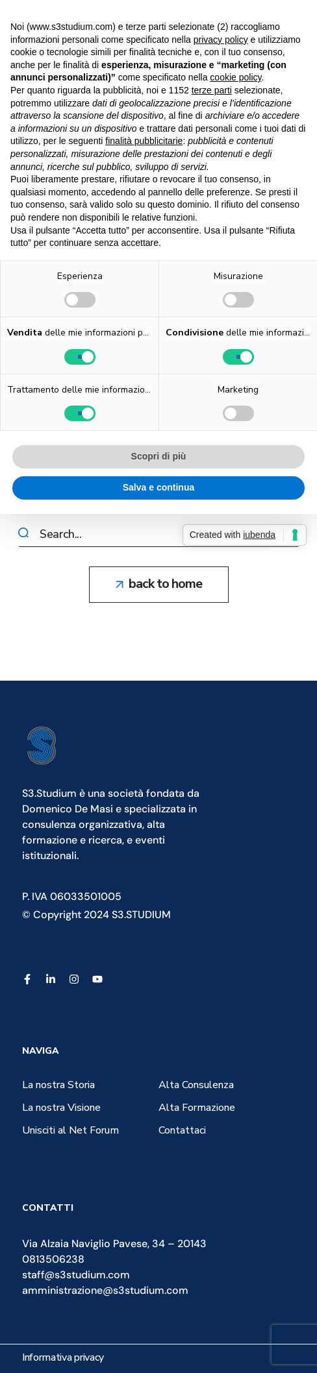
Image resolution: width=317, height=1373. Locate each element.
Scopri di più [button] (158, 456)
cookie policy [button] (235, 77)
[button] (159, 584)
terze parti (212, 90)
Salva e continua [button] (158, 487)
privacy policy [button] (221, 39)
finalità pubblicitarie (144, 141)
